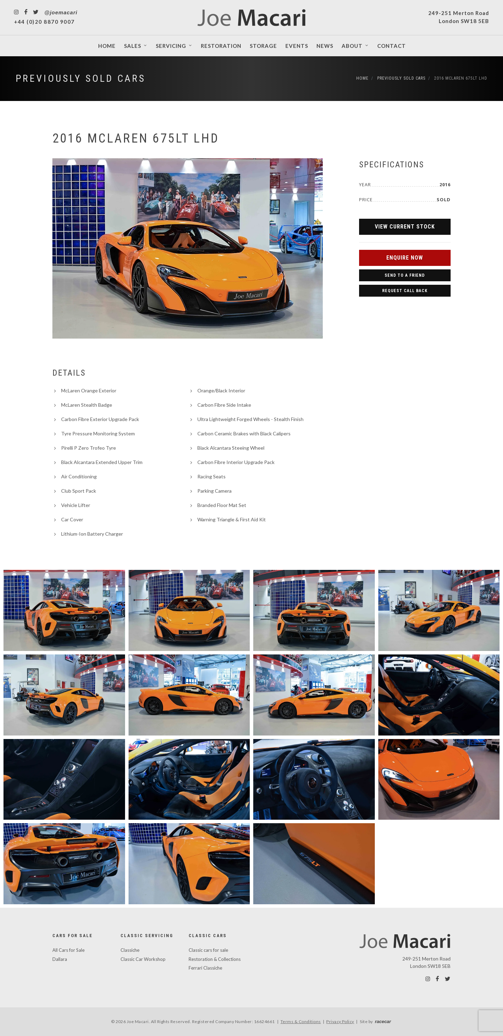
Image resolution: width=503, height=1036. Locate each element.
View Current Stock (405, 226)
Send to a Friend (405, 275)
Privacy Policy (340, 1021)
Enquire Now (404, 257)
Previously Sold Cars (81, 78)
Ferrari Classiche (205, 968)
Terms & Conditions (300, 1021)
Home (362, 78)
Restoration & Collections (215, 959)
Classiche (130, 950)
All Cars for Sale (68, 950)
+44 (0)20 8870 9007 (44, 22)
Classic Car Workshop (143, 959)
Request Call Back (405, 290)
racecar (383, 1021)
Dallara (59, 959)
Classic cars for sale (208, 950)
